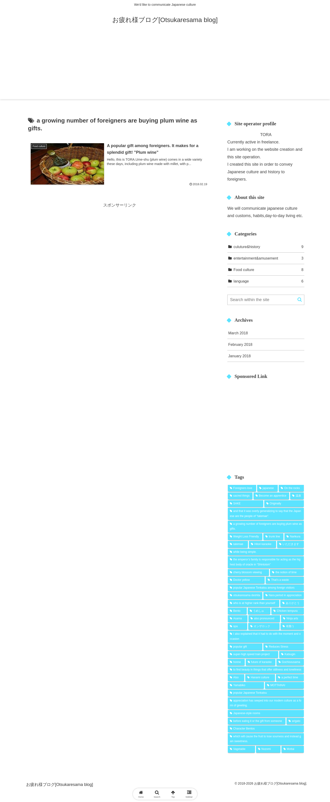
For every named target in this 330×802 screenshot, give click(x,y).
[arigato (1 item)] (295, 721)
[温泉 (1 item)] (297, 495)
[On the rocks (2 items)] (291, 488)
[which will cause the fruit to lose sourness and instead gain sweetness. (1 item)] (266, 739)
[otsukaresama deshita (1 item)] (245, 595)
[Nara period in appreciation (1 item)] (283, 595)
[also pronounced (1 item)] (264, 618)
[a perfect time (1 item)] (290, 677)
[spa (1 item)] (237, 626)
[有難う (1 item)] (292, 626)
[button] (300, 299)
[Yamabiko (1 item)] (246, 685)
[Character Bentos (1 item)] (266, 728)
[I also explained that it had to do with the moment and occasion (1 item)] (266, 636)
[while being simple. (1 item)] (266, 552)
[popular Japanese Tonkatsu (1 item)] (266, 693)
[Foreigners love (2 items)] (242, 488)
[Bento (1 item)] (237, 611)
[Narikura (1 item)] (294, 536)
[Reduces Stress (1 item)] (283, 646)
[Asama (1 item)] (238, 618)
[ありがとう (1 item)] (292, 603)
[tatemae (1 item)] (238, 544)
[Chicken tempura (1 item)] (287, 611)
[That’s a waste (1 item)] (285, 580)
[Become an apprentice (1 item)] (271, 495)
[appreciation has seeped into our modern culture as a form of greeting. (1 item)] (266, 703)
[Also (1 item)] (236, 677)
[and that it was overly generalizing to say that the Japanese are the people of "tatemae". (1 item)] (266, 514)
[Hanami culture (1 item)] (260, 677)
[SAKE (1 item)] (245, 503)
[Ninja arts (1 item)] (292, 618)
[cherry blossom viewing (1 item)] (248, 572)
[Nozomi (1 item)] (268, 749)
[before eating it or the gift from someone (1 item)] (257, 721)
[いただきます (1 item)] (290, 544)
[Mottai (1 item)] (292, 749)
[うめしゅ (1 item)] (259, 611)
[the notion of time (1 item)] (287, 572)
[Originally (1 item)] (284, 503)
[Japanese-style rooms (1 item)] (266, 713)
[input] (265, 300)
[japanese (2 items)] (267, 488)
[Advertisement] (165, 67)
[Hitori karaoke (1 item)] (262, 544)
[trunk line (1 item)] (273, 536)
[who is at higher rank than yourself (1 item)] (253, 603)
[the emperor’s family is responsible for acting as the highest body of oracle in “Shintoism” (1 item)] (266, 562)
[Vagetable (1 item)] (241, 749)
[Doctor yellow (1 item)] (246, 580)
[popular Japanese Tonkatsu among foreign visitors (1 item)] (266, 587)
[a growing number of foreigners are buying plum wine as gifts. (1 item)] (266, 526)
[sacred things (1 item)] (240, 495)
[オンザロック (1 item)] (264, 626)
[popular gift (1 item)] (245, 646)
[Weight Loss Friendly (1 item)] (245, 536)
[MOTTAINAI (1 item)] (284, 685)
